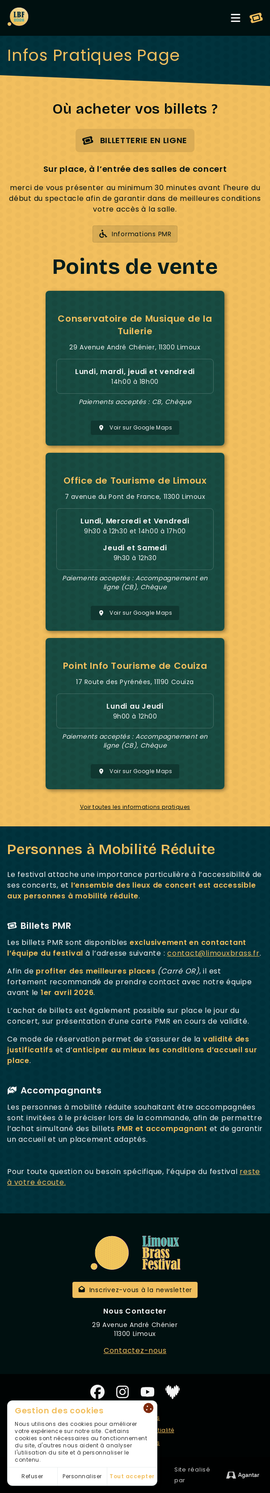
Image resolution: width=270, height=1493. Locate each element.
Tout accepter (132, 1476)
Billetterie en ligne (134, 140)
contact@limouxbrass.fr (213, 953)
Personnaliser (82, 1476)
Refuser (32, 1476)
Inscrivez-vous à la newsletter (135, 1289)
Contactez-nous (135, 1350)
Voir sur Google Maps (135, 427)
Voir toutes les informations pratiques (135, 807)
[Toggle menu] (235, 18)
